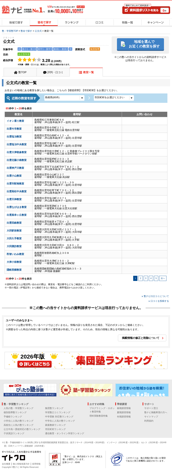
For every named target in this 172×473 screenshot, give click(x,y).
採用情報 (36, 464)
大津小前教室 (14, 261)
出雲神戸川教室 (15, 167)
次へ (163, 278)
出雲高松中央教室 (17, 191)
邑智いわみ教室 (15, 254)
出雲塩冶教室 (14, 136)
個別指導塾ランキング (15, 412)
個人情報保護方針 (21, 464)
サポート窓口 (151, 408)
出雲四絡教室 (14, 222)
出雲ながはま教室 (17, 207)
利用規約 (148, 420)
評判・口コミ (55, 72)
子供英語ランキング (14, 433)
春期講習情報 (124, 408)
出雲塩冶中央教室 (17, 144)
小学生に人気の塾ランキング (18, 420)
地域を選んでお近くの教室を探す (144, 44)
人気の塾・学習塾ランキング (18, 408)
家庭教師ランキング (55, 425)
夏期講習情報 (124, 412)
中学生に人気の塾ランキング (60, 420)
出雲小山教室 (14, 175)
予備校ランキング (13, 416)
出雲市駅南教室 (15, 183)
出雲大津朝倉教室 (17, 152)
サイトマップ (151, 416)
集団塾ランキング (54, 408)
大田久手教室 (14, 238)
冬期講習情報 (124, 416)
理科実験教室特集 (98, 416)
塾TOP (22, 72)
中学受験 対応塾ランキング (59, 416)
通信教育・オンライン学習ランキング (64, 433)
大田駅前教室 (14, 230)
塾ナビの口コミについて (156, 296)
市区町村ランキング (55, 429)
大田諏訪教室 (14, 246)
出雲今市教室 (14, 128)
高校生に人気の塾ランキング (18, 425)
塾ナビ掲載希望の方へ (155, 412)
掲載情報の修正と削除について (140, 337)
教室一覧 (88, 72)
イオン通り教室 (15, 120)
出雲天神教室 (14, 199)
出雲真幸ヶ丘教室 (17, 214)
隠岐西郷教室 (14, 269)
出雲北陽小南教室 (17, 160)
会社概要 (6, 464)
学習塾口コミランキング (57, 412)
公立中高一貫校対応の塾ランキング (22, 429)
